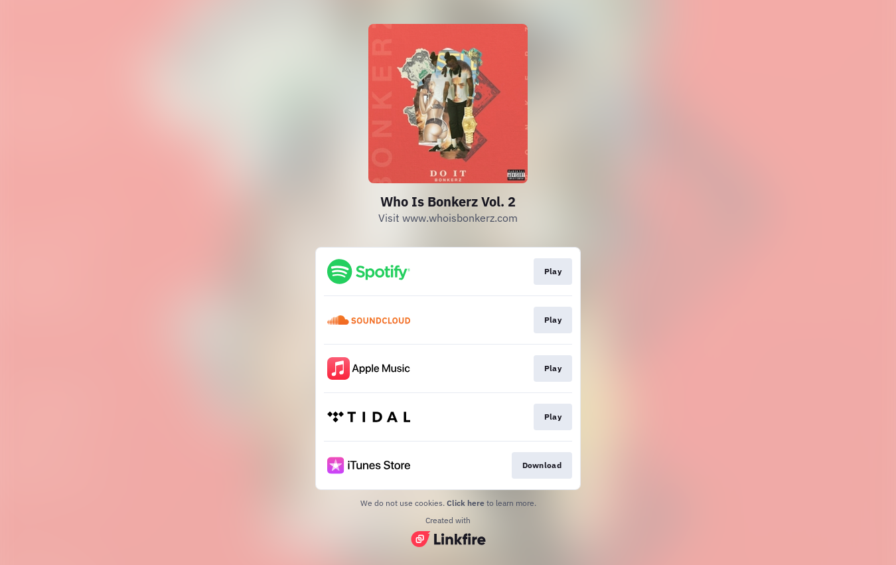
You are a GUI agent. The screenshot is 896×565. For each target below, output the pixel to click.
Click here (466, 503)
